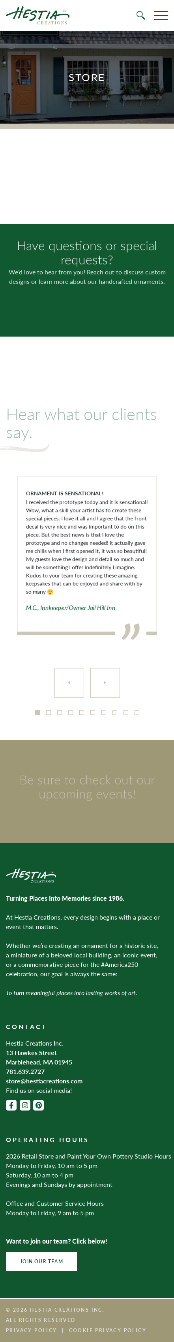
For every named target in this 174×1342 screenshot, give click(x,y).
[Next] (105, 683)
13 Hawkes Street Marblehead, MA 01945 (39, 1057)
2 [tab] (48, 712)
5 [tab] (81, 712)
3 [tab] (59, 712)
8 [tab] (114, 712)
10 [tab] (137, 712)
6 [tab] (92, 712)
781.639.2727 (25, 1071)
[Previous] (69, 683)
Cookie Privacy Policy (107, 1330)
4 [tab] (70, 712)
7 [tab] (103, 712)
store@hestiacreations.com (44, 1080)
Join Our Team (41, 1261)
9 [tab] (125, 712)
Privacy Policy (31, 1330)
